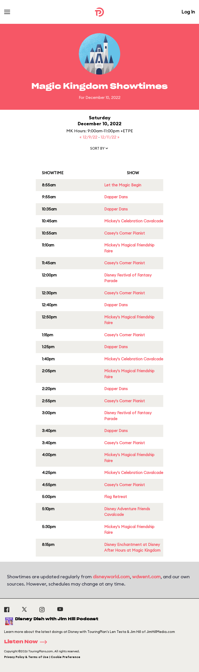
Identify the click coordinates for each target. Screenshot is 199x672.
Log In (188, 12)
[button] (99, 149)
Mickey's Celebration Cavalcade (133, 220)
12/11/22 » (110, 137)
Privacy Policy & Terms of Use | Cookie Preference (42, 657)
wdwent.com (146, 577)
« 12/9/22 (89, 137)
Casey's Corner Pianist (124, 233)
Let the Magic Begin (122, 184)
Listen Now (27, 642)
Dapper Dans (116, 196)
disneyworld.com (111, 577)
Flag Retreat (115, 496)
